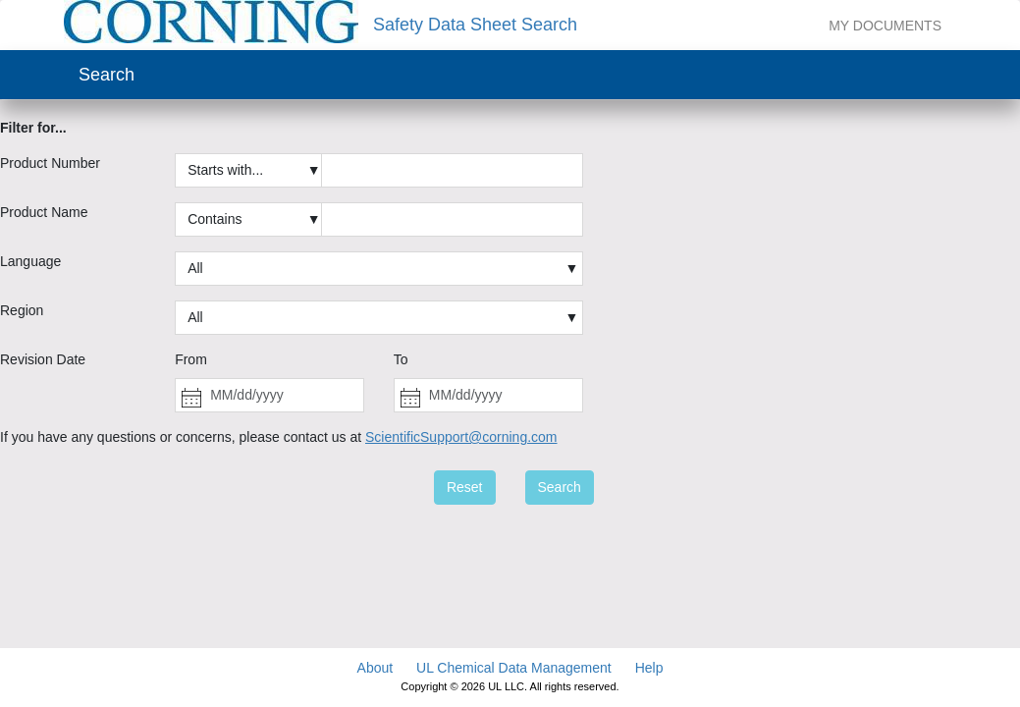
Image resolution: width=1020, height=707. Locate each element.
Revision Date (42, 359)
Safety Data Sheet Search (475, 24)
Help (649, 668)
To (401, 359)
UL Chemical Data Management (514, 668)
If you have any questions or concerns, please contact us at (279, 437)
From (191, 359)
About (375, 668)
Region (21, 310)
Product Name (43, 212)
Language (30, 261)
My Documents (885, 25)
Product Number (50, 163)
